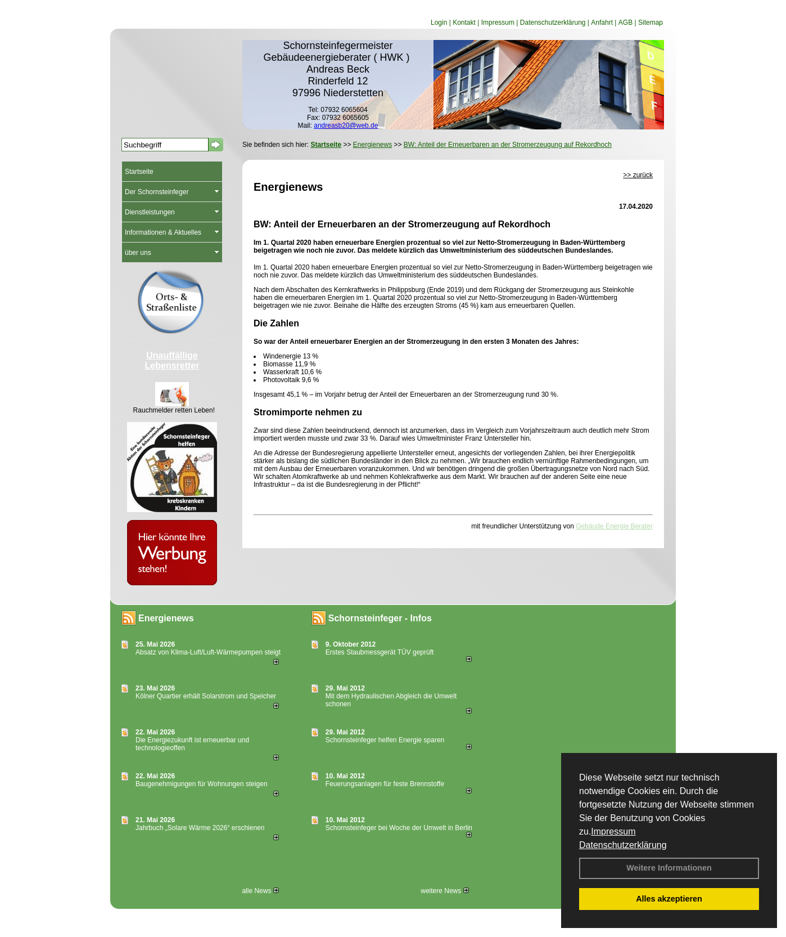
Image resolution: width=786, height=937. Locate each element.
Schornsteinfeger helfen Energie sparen (385, 740)
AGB (625, 22)
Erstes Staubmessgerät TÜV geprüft (380, 652)
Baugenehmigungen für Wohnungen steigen (201, 784)
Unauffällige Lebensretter (172, 360)
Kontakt (464, 22)
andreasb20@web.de (346, 125)
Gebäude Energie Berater (614, 526)
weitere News (444, 891)
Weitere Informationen (669, 867)
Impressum (613, 831)
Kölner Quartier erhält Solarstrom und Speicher (205, 696)
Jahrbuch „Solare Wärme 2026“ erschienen (199, 828)
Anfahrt (602, 22)
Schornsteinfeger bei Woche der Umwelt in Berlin (399, 828)
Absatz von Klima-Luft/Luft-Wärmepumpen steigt (208, 652)
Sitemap (650, 22)
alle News (260, 891)
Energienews (166, 618)
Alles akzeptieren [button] (669, 898)
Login (439, 22)
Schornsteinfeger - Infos (380, 618)
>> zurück (638, 175)
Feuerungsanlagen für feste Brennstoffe (385, 784)
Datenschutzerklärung (623, 845)
